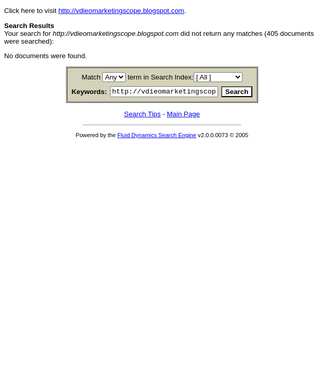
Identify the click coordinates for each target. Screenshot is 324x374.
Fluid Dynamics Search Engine (156, 136)
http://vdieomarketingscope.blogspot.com (121, 11)
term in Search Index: (161, 77)
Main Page (183, 115)
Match (91, 77)
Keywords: (77, 93)
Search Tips (142, 115)
